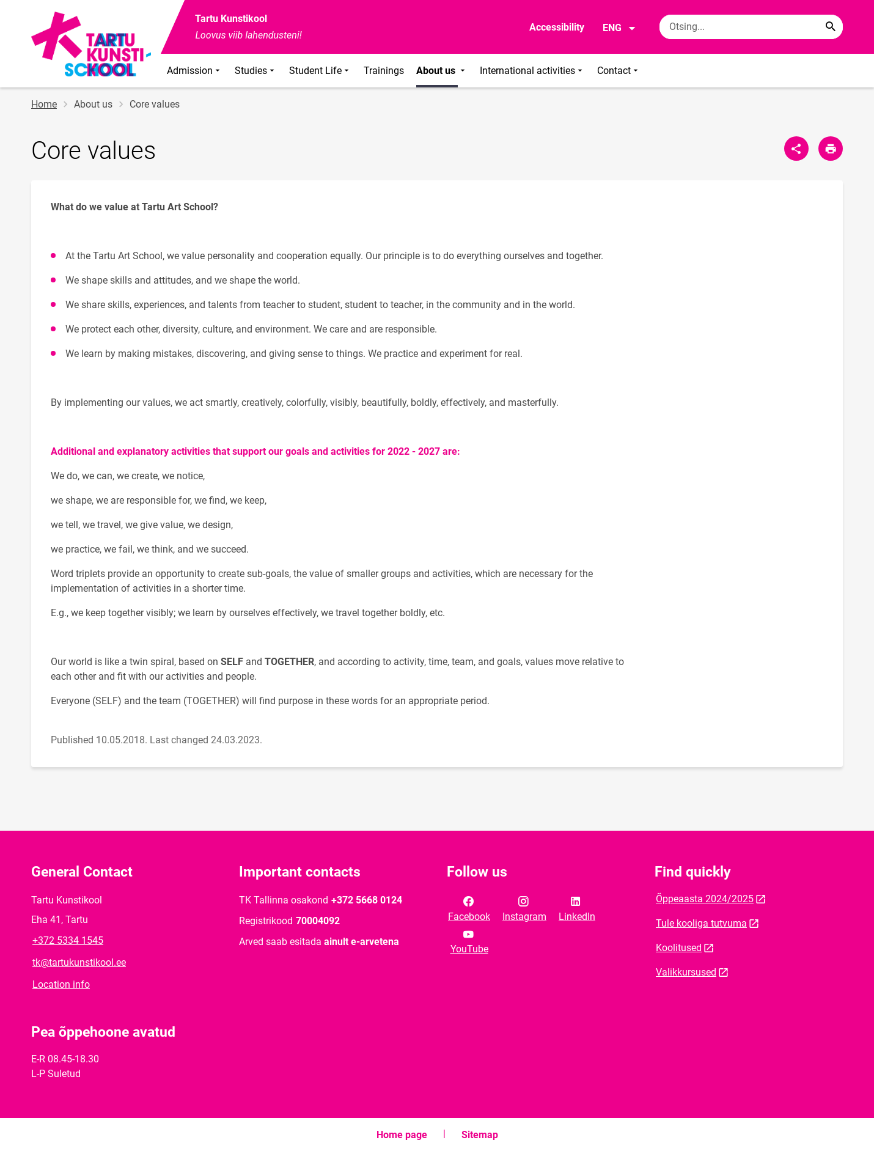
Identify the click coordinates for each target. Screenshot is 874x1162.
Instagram (524, 907)
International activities (532, 70)
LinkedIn (577, 907)
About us (442, 70)
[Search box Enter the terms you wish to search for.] (751, 27)
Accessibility (556, 27)
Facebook (469, 907)
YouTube (469, 940)
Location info (61, 984)
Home (44, 104)
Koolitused (679, 948)
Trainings (384, 70)
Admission (194, 70)
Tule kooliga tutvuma (701, 923)
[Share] (796, 148)
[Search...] (830, 27)
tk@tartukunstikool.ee (79, 962)
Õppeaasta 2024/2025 (705, 899)
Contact (619, 70)
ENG (619, 28)
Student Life (320, 70)
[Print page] (830, 148)
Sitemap (479, 1135)
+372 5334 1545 (67, 940)
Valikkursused (686, 972)
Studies (256, 70)
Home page (401, 1135)
